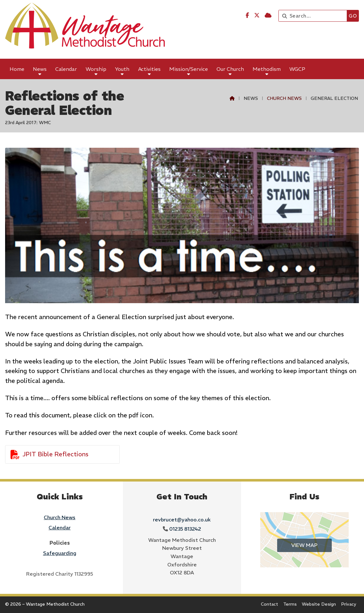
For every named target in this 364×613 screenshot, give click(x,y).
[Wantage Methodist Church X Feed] (257, 15)
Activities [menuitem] (149, 69)
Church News (284, 98)
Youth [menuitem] (122, 69)
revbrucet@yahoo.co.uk (182, 519)
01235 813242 (185, 529)
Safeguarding (59, 553)
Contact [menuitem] (269, 604)
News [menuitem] (40, 69)
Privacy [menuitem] (348, 604)
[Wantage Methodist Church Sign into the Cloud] (268, 15)
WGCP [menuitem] (297, 69)
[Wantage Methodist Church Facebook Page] (247, 15)
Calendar (60, 527)
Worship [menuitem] (96, 69)
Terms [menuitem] (290, 604)
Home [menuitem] (17, 69)
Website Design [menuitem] (319, 604)
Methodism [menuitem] (267, 69)
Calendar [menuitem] (66, 69)
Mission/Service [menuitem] (188, 69)
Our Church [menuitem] (230, 69)
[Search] (314, 15)
